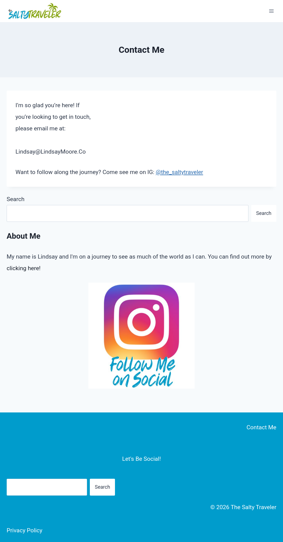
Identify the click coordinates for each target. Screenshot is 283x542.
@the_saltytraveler (179, 172)
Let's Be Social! (141, 459)
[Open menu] (271, 11)
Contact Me (261, 427)
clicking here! (24, 268)
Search (16, 199)
